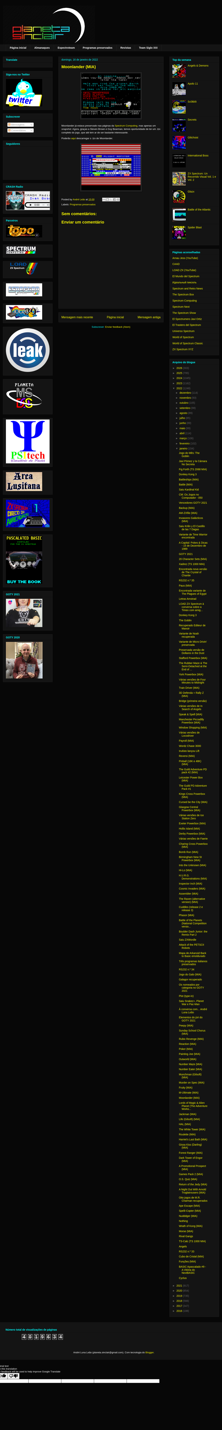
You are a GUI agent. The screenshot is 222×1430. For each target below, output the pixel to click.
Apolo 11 (193, 83)
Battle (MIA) (186, 484)
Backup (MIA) (187, 507)
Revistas (125, 47)
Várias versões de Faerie (193, 838)
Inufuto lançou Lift (189, 750)
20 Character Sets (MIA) (193, 559)
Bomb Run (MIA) (188, 852)
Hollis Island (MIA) (189, 828)
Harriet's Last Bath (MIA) (193, 1139)
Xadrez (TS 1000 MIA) (192, 564)
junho (182, 423)
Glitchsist (193, 137)
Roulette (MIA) (187, 1134)
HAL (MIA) (185, 1124)
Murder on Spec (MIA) (191, 1082)
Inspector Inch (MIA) (190, 883)
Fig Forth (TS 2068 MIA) (193, 469)
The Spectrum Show (184, 312)
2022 (179, 388)
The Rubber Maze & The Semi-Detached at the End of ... (193, 666)
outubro (184, 402)
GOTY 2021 (186, 554)
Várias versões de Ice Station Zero (191, 817)
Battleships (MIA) (189, 479)
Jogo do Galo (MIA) (190, 974)
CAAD (176, 264)
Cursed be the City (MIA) (193, 802)
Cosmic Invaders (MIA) (192, 888)
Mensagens (16, 124)
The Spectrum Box (183, 294)
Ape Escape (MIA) (189, 1205)
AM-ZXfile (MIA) (188, 512)
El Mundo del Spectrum (185, 276)
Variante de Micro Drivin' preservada (193, 643)
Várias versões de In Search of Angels (191, 708)
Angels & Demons (198, 65)
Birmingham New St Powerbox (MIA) (190, 859)
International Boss (198, 155)
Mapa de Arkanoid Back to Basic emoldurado (192, 955)
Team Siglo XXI (148, 47)
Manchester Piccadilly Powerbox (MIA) (191, 721)
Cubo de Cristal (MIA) (191, 1256)
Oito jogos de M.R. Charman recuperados (193, 1199)
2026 (179, 368)
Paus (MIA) (185, 585)
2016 (179, 1310)
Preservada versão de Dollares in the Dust (191, 651)
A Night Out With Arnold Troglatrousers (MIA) (192, 1191)
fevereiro (184, 443)
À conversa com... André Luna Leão (193, 1011)
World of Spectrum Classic (187, 343)
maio (182, 428)
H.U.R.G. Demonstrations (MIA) (193, 877)
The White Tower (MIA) (192, 1129)
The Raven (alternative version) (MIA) (192, 900)
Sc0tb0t (192, 101)
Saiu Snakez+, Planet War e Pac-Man (191, 1003)
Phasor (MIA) (186, 915)
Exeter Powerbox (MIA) (192, 823)
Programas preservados (97, 47)
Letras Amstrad (187, 598)
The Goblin (185, 620)
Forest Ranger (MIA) (191, 1152)
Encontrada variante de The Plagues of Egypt (192, 592)
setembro (185, 408)
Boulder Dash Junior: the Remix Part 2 (193, 933)
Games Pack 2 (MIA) (191, 1174)
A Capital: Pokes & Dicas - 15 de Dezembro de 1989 (193, 545)
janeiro (183, 448)
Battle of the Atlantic (199, 209)
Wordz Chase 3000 (190, 745)
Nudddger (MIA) (188, 1215)
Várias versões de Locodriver (189, 734)
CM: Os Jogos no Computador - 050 (191, 496)
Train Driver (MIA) (189, 687)
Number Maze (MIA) (190, 1064)
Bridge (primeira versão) (193, 700)
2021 (179, 1285)
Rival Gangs (186, 1236)
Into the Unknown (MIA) (192, 865)
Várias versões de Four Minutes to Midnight (192, 681)
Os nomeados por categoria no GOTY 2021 (191, 987)
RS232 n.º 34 (186, 969)
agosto (183, 413)
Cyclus (183, 1278)
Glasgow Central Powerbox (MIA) (189, 809)
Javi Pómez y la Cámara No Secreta (193, 463)
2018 (179, 1300)
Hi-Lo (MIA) (185, 870)
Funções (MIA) (187, 1261)
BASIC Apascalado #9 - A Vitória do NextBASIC (192, 1269)
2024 (179, 378)
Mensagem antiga (149, 317)
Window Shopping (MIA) (193, 727)
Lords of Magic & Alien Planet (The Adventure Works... (193, 1106)
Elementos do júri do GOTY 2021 (191, 1019)
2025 (179, 373)
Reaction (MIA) (187, 1043)
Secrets (192, 119)
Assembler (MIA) (188, 893)
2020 (179, 1290)
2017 (179, 1305)
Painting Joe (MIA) (189, 1053)
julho (182, 418)
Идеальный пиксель (184, 282)
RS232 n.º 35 (186, 580)
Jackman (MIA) (187, 1114)
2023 (179, 383)
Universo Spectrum (183, 331)
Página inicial (18, 47)
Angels (183, 1246)
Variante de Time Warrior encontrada (193, 536)
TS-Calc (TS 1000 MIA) (192, 1241)
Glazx (191, 191)
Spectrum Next (181, 306)
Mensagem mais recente (77, 317)
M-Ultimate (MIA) (189, 1092)
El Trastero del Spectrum (186, 324)
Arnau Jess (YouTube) (185, 258)
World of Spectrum (183, 337)
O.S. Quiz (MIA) (188, 1179)
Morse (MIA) (186, 1231)
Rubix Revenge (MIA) (191, 1038)
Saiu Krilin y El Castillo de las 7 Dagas (192, 528)
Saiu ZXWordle (187, 939)
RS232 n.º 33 (186, 1251)
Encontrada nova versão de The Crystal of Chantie (193, 572)
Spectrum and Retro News (187, 288)
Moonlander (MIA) (189, 1097)
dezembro (185, 392)
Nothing (183, 1221)
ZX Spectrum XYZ (182, 349)
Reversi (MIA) (187, 755)
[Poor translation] (13, 1376)
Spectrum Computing (126, 125)
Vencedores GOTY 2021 (193, 502)
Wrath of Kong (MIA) (190, 1226)
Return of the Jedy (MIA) (193, 1184)
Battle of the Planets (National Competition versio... (193, 923)
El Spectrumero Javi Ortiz (187, 319)
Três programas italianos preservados (193, 963)
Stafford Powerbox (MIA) (193, 658)
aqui (73, 138)
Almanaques (42, 47)
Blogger (149, 1352)
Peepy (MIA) (186, 1025)
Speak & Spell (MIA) (190, 714)
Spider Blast (195, 227)
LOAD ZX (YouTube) (184, 270)
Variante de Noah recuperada (189, 635)
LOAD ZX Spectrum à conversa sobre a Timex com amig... (191, 607)
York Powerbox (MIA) (191, 674)
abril (182, 433)
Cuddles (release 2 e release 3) (191, 909)
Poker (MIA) (186, 1048)
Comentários (17, 130)
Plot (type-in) (186, 996)
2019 (179, 1295)
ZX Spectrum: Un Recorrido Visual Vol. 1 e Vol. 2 (202, 176)
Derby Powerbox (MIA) (192, 833)
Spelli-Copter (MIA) (190, 1210)
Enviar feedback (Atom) (117, 326)
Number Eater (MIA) (190, 1069)
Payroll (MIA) (186, 740)
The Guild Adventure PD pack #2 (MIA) (193, 771)
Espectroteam (66, 47)
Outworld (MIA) (187, 1059)
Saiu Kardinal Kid (189, 489)
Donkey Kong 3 (188, 474)
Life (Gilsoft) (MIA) (189, 1119)
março (183, 438)
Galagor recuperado (190, 979)
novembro (185, 397)
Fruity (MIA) (185, 1087)
